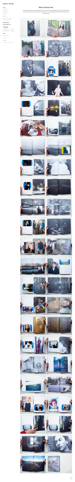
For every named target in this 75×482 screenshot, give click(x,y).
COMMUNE (5, 27)
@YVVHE (5, 38)
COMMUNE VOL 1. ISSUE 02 (9, 31)
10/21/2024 (5, 11)
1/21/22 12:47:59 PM (7, 20)
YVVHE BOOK (6, 9)
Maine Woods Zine (7, 24)
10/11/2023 (5, 13)
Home (4, 7)
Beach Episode (6, 35)
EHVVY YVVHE (8, 4)
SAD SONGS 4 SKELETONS (8, 42)
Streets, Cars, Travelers (7, 18)
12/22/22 (5, 14)
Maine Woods (6, 22)
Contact (4, 40)
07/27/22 (5, 16)
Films (4, 33)
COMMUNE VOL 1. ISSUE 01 (8, 29)
